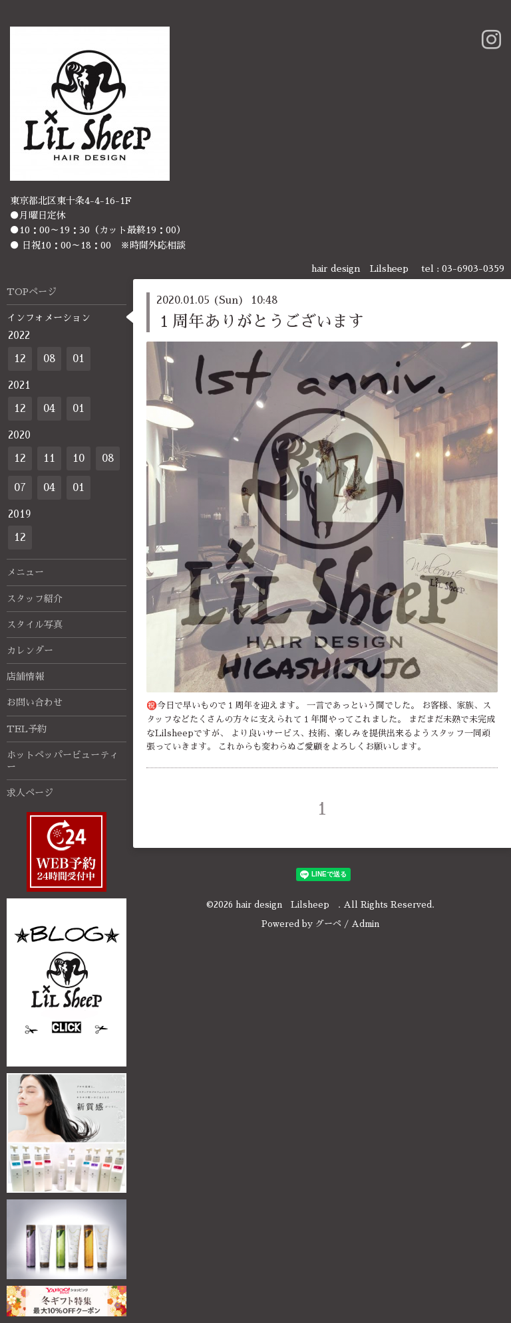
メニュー (25, 572)
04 (49, 408)
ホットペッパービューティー (62, 760)
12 (20, 359)
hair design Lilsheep (287, 904)
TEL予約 (27, 729)
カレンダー (30, 650)
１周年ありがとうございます (260, 322)
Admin (365, 924)
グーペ (328, 924)
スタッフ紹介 (35, 598)
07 (20, 487)
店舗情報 (25, 676)
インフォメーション (48, 317)
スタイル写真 (35, 624)
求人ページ (30, 792)
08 (49, 359)
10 (79, 458)
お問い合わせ (35, 702)
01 (79, 359)
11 (49, 458)
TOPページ (32, 291)
